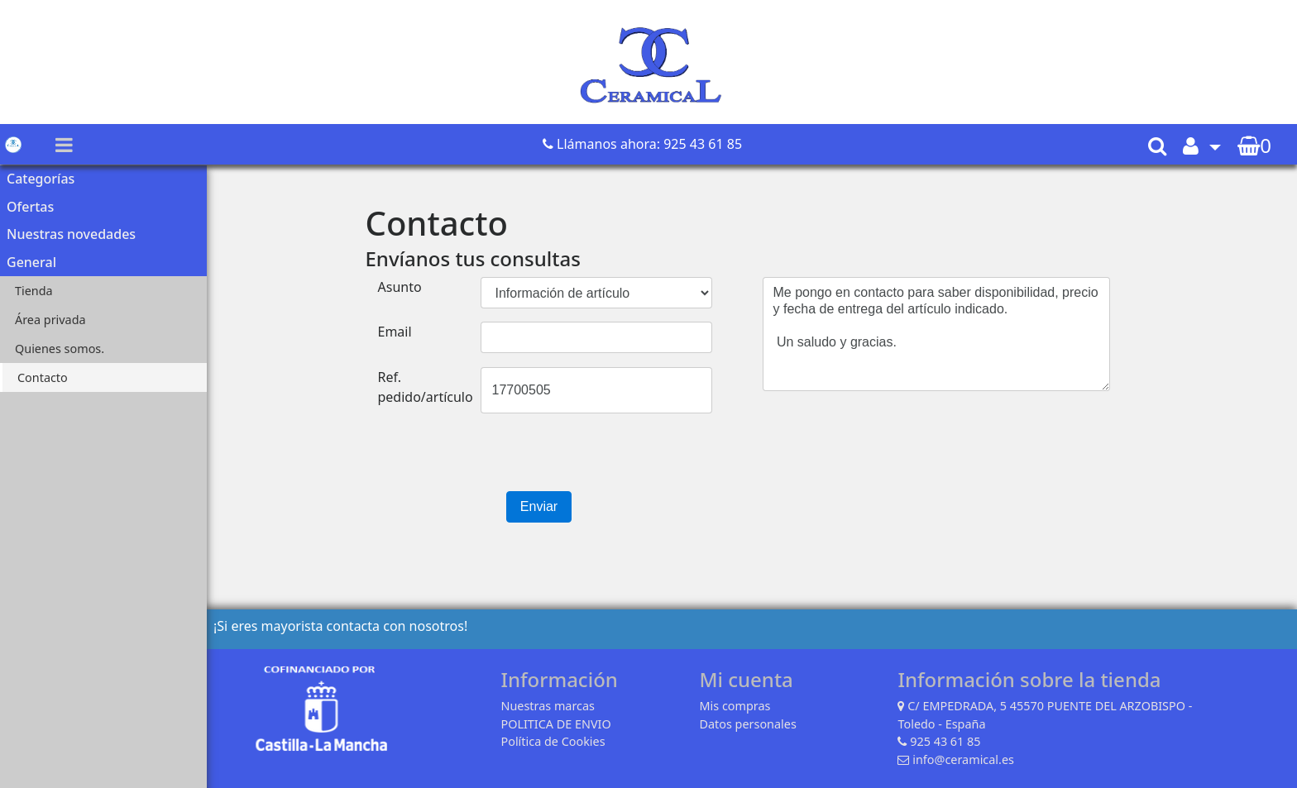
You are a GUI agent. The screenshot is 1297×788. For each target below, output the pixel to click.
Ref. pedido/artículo (425, 387)
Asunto (400, 287)
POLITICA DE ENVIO (555, 724)
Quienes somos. (59, 348)
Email (395, 331)
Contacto (42, 377)
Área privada (50, 319)
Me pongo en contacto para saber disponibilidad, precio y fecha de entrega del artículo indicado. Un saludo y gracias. (936, 334)
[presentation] (491, 459)
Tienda (34, 290)
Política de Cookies (552, 741)
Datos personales (747, 724)
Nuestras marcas (547, 706)
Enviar (539, 506)
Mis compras (734, 706)
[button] (1202, 145)
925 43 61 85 (945, 741)
